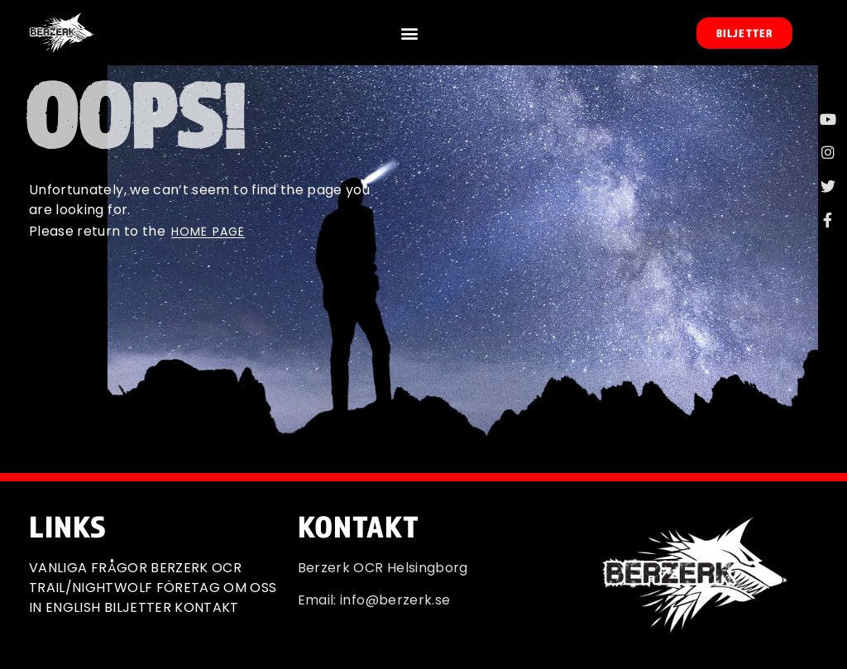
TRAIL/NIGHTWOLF (90, 587)
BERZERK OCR (196, 567)
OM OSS (249, 587)
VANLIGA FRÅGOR (88, 567)
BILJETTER (137, 607)
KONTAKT (206, 607)
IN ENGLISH (65, 607)
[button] (409, 32)
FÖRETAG (188, 587)
